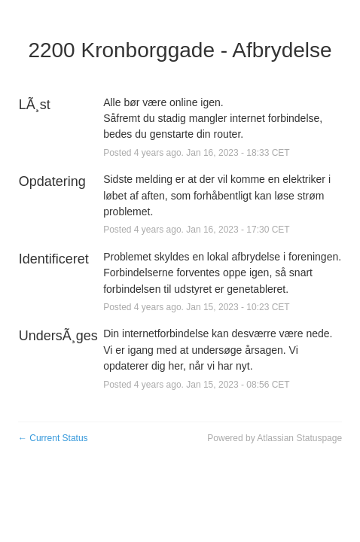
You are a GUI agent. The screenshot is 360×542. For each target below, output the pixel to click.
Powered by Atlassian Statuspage (274, 438)
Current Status (53, 438)
